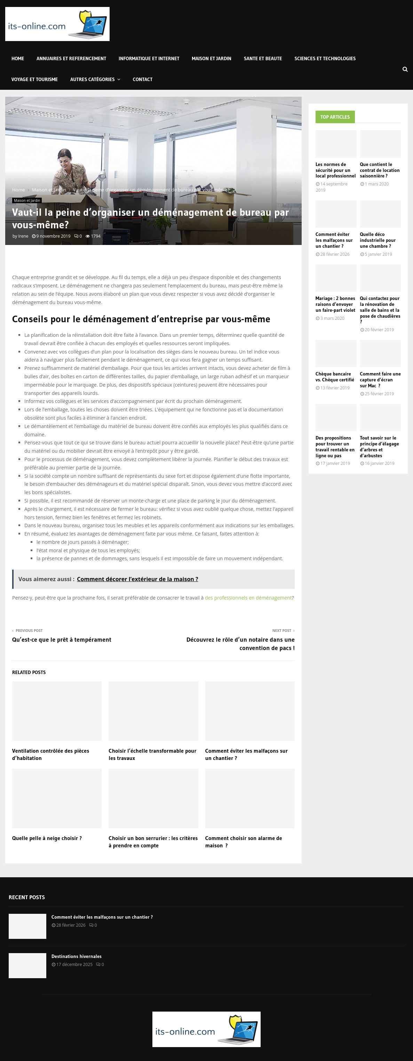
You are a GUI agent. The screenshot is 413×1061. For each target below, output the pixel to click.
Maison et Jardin (211, 58)
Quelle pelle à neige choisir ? (47, 837)
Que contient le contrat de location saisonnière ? (380, 170)
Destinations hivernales (76, 956)
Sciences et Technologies (325, 58)
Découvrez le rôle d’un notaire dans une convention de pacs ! (240, 644)
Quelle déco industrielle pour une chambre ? (378, 240)
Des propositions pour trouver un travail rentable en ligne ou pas (335, 446)
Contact (143, 79)
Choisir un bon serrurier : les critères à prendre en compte (153, 841)
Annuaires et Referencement (71, 58)
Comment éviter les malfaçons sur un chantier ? (334, 240)
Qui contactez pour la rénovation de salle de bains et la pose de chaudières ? (380, 310)
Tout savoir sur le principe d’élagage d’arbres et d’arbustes (379, 446)
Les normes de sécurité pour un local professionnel (336, 170)
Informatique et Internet (149, 58)
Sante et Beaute (263, 58)
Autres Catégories (92, 79)
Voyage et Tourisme (34, 79)
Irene (23, 236)
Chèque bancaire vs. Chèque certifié (335, 377)
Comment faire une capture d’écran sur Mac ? (380, 380)
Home (17, 58)
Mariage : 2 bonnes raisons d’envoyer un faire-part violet (335, 304)
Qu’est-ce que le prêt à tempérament (61, 639)
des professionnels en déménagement (248, 597)
